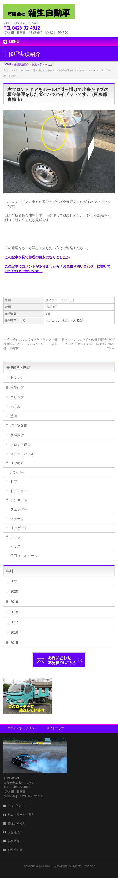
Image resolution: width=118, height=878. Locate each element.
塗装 (80, 320)
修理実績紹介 (16, 823)
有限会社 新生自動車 (53, 866)
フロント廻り (20, 445)
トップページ (16, 805)
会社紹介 (14, 841)
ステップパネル (22, 454)
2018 (14, 612)
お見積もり (15, 850)
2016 (14, 632)
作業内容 (17, 388)
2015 (14, 643)
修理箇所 (17, 435)
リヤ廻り (17, 463)
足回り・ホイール (24, 556)
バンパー (17, 472)
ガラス (15, 546)
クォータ (17, 519)
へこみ (50, 320)
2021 (14, 581)
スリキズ (62, 320)
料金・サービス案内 (21, 814)
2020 (14, 591)
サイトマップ (55, 728)
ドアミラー (18, 491)
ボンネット (18, 500)
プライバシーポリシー (22, 728)
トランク (17, 377)
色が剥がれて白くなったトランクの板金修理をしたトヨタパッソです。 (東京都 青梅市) (30, 344)
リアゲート (18, 528)
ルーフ (15, 537)
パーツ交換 (18, 425)
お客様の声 (15, 832)
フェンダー (18, 509)
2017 (14, 622)
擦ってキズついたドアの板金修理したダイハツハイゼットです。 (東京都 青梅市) (88, 344)
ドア (72, 320)
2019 (14, 602)
